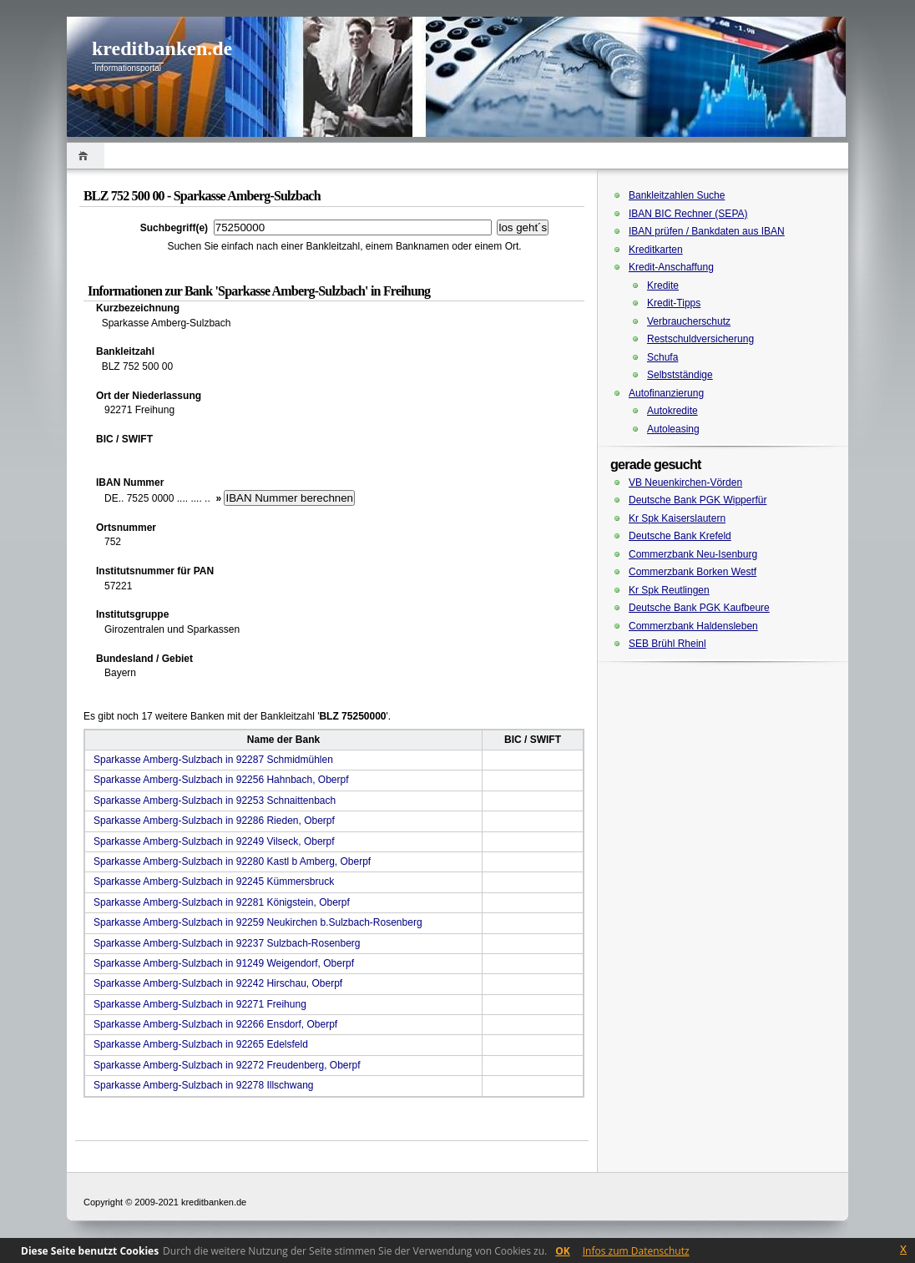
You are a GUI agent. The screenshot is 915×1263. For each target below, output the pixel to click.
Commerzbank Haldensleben (693, 626)
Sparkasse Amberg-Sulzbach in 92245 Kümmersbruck (214, 881)
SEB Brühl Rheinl (667, 643)
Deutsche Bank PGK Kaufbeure (699, 608)
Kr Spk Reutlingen (669, 590)
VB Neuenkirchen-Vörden (685, 482)
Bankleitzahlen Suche (677, 195)
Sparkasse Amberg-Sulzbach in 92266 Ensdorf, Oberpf (215, 1024)
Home (85, 156)
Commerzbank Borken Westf (692, 572)
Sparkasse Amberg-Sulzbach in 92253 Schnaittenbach (215, 800)
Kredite (663, 285)
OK (562, 1251)
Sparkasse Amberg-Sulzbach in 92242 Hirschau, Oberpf (218, 983)
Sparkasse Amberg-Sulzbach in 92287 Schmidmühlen (213, 759)
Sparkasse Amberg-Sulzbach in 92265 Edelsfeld (201, 1044)
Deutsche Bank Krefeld (680, 536)
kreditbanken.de (162, 48)
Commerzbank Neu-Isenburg (693, 554)
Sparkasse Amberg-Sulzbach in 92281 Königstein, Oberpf (222, 902)
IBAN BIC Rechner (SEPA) (688, 214)
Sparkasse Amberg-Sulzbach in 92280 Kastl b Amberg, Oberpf (232, 861)
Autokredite (672, 411)
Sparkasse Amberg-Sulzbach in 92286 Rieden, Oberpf (214, 820)
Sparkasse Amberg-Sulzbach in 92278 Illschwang (203, 1085)
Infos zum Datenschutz (636, 1251)
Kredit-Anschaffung (671, 267)
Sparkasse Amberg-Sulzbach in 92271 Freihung (200, 1004)
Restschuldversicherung (700, 339)
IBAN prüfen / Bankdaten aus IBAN (707, 231)
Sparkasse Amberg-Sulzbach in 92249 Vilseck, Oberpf (214, 841)
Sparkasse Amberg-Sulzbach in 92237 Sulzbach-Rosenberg (227, 943)
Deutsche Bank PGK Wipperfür (697, 500)
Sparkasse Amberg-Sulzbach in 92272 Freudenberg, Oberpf (227, 1065)
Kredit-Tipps (673, 303)
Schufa (662, 357)
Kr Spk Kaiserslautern (677, 518)
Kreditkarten (656, 249)
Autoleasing (673, 429)
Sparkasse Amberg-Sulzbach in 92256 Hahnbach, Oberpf (221, 780)
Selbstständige (680, 375)
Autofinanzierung (666, 393)
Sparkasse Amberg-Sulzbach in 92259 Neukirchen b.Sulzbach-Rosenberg (258, 922)
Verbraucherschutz (688, 321)
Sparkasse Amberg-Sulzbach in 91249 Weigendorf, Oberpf (224, 963)
